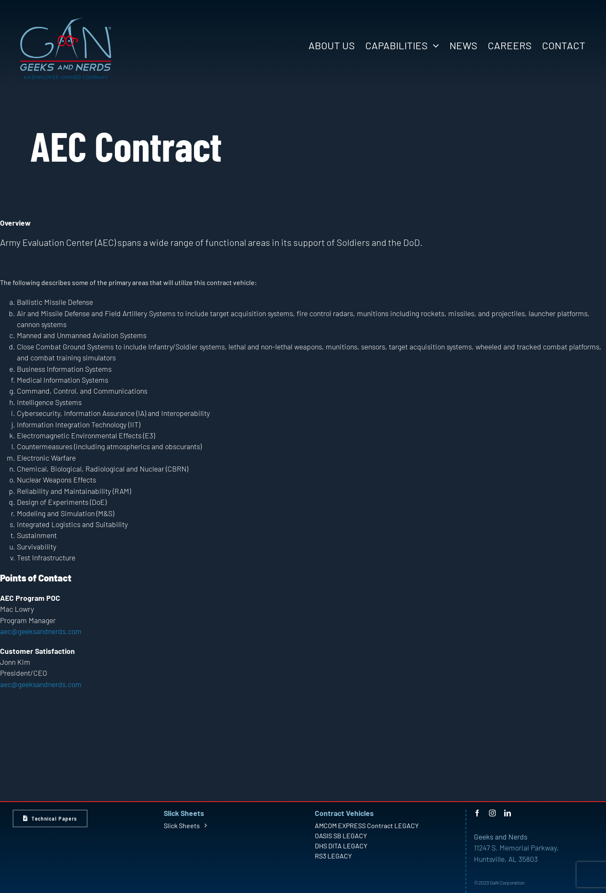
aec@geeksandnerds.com (41, 631)
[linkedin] (507, 813)
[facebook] (477, 813)
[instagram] (492, 813)
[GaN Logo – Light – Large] (65, 20)
